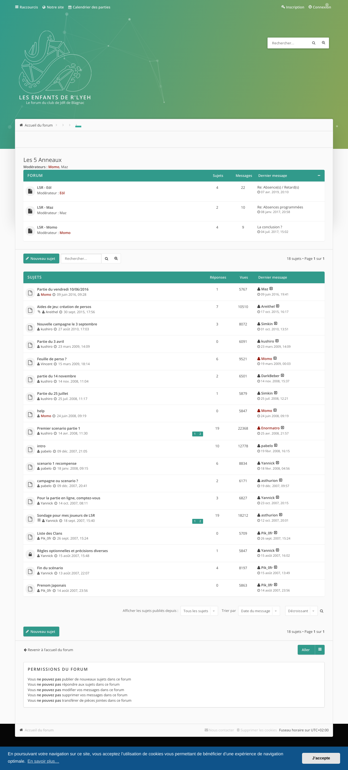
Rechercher (314, 43)
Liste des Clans (49, 533)
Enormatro (270, 428)
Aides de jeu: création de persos (64, 307)
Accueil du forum (39, 730)
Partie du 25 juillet (52, 394)
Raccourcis (29, 7)
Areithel (52, 312)
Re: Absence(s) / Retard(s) (278, 187)
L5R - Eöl (44, 188)
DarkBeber (270, 375)
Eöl (62, 192)
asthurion (269, 480)
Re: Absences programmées (280, 207)
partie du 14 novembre (56, 376)
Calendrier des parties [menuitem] (89, 7)
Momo (53, 166)
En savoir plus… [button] (43, 761)
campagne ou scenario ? (57, 481)
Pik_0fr (46, 538)
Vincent (46, 364)
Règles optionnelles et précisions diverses (72, 551)
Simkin (267, 323)
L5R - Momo (47, 227)
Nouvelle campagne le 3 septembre (67, 324)
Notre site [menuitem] (53, 7)
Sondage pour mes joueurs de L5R (66, 515)
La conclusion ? (269, 226)
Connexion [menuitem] (322, 7)
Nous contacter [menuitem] (221, 730)
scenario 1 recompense (57, 463)
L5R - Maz (45, 207)
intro (41, 446)
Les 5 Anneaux (42, 160)
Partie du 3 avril (50, 342)
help (41, 411)
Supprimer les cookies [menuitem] (259, 730)
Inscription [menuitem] (295, 7)
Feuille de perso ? (52, 359)
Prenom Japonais (51, 585)
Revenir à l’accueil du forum (50, 649)
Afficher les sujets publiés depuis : (170, 610)
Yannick (268, 463)
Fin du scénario (50, 568)
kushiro (46, 329)
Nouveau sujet (42, 258)
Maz (64, 166)
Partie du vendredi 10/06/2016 (63, 289)
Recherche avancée (323, 43)
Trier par (251, 610)
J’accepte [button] (321, 758)
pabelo (46, 451)
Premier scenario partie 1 (58, 428)
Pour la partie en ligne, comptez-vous (68, 498)
